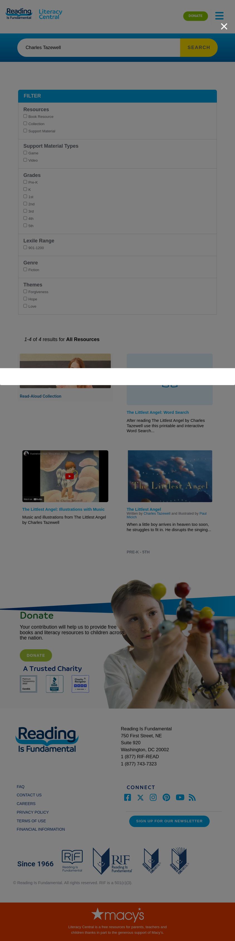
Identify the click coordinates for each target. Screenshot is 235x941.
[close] (224, 23)
